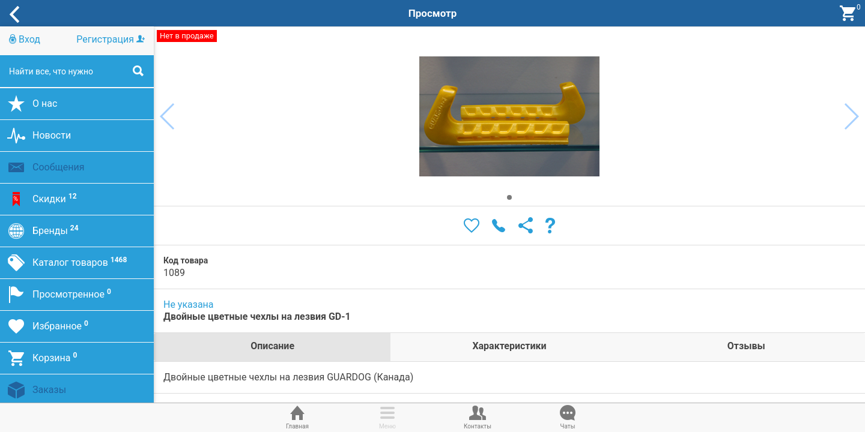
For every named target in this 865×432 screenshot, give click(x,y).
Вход (24, 39)
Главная (297, 416)
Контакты (477, 416)
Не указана (188, 304)
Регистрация (110, 39)
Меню (387, 416)
